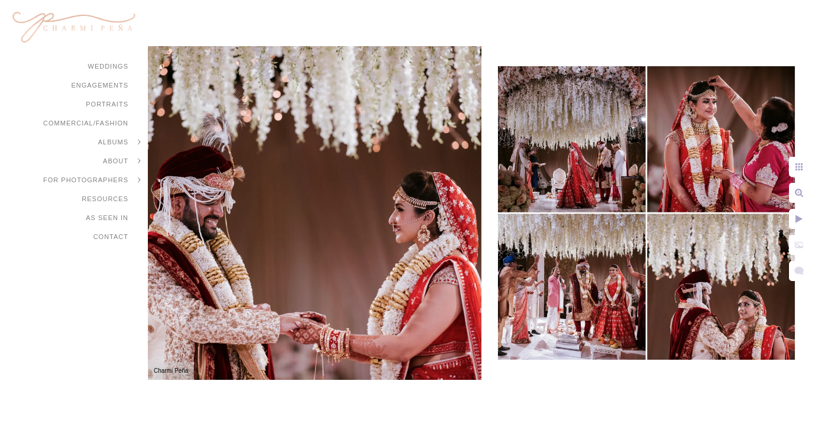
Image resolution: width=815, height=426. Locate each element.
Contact (110, 236)
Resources (105, 198)
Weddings (108, 66)
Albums (113, 142)
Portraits (107, 104)
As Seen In (107, 217)
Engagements (99, 85)
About (115, 160)
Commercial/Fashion (85, 123)
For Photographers (85, 179)
